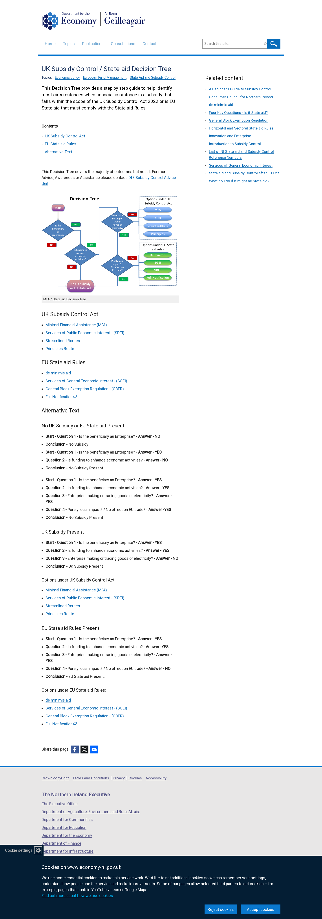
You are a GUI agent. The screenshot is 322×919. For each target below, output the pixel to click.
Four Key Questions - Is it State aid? (238, 112)
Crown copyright (55, 778)
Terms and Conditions (91, 778)
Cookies (135, 778)
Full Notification (61, 396)
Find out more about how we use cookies (77, 895)
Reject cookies (221, 909)
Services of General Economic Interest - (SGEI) (86, 381)
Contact (149, 43)
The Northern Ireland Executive (76, 794)
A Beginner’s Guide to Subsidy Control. (240, 89)
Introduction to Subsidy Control (235, 144)
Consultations (123, 43)
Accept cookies (260, 909)
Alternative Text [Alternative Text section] (58, 152)
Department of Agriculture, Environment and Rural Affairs (91, 811)
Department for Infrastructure (67, 851)
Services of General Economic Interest (241, 165)
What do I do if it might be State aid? (239, 181)
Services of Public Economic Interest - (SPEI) (85, 332)
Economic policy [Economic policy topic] (67, 77)
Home (50, 43)
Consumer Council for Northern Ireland (241, 97)
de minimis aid (58, 373)
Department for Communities (67, 819)
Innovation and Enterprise (230, 136)
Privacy (119, 778)
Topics (69, 43)
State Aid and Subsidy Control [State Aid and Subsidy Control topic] (153, 77)
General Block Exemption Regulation (238, 120)
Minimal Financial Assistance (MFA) (76, 325)
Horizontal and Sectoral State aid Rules (241, 128)
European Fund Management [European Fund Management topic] (104, 77)
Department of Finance (61, 843)
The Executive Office (60, 803)
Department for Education (64, 827)
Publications (93, 43)
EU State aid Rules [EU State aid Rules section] (60, 144)
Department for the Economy (67, 835)
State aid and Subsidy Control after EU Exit (244, 173)
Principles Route (60, 348)
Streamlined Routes (63, 340)
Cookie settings (19, 850)
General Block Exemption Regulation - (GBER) (85, 389)
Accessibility (156, 778)
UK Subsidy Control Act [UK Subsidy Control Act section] (65, 136)
